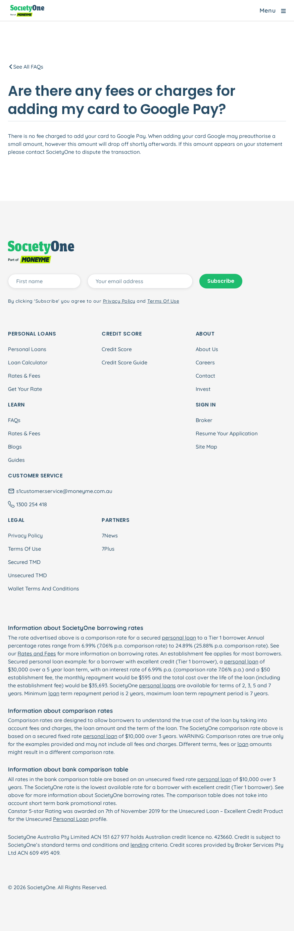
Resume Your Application (227, 433)
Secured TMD (24, 562)
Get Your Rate (25, 389)
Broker (204, 420)
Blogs (15, 446)
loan (53, 693)
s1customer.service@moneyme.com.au (64, 491)
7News (110, 535)
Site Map (206, 446)
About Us (207, 349)
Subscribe (220, 281)
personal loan (179, 637)
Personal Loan (71, 819)
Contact (205, 375)
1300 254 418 (31, 504)
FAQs (14, 420)
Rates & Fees (24, 375)
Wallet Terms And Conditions (43, 588)
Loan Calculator (27, 362)
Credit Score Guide (124, 362)
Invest (203, 389)
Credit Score (117, 349)
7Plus (108, 548)
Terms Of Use (24, 548)
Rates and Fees (37, 653)
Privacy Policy (25, 535)
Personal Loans (27, 349)
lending (139, 844)
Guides (16, 460)
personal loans (157, 685)
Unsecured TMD (27, 575)
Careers (205, 362)
